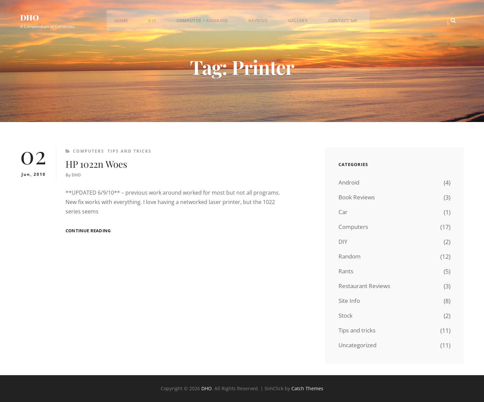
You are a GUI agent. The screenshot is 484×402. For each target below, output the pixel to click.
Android (349, 182)
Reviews (258, 22)
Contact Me (334, 22)
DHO (31, 18)
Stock (346, 316)
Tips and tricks (130, 151)
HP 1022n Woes (106, 163)
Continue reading (88, 231)
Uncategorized (358, 345)
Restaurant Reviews (366, 286)
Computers (88, 151)
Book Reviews (357, 197)
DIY (159, 22)
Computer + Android (206, 22)
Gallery (293, 22)
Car (343, 212)
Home (134, 22)
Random (350, 256)
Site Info (350, 301)
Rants (346, 271)
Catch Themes (307, 388)
